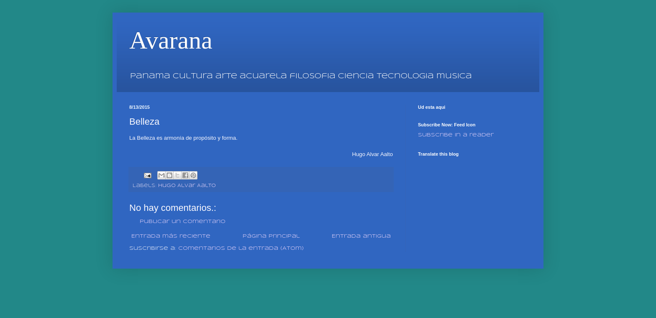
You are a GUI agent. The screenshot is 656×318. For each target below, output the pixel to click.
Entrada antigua (361, 236)
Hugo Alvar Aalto (187, 186)
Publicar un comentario (183, 221)
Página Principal (271, 236)
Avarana (171, 40)
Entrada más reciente (170, 236)
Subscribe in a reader (456, 135)
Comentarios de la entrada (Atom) (241, 248)
